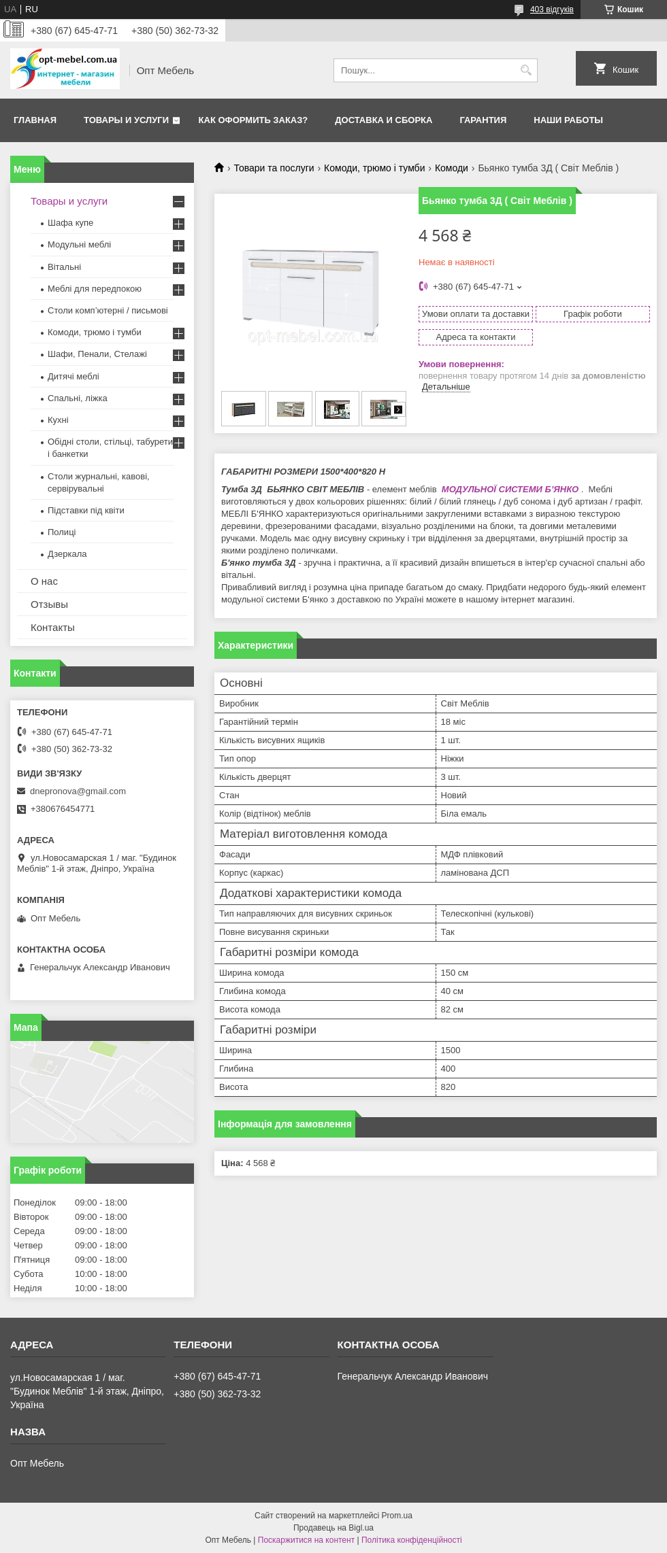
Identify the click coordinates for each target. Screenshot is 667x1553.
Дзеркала (67, 554)
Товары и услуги (126, 120)
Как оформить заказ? (253, 120)
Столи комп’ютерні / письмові (108, 310)
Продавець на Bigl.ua (333, 1528)
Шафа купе (70, 223)
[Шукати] (526, 70)
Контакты (53, 627)
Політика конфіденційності (411, 1540)
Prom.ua (397, 1515)
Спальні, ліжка (78, 398)
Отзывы (49, 604)
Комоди (451, 168)
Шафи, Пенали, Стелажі (97, 354)
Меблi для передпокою (95, 289)
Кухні (58, 420)
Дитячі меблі (73, 376)
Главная (35, 120)
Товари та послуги (273, 168)
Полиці (62, 532)
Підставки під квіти (86, 510)
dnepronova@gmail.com (78, 791)
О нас (44, 581)
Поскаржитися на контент (306, 1540)
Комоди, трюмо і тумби (374, 168)
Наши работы (568, 120)
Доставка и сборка (383, 120)
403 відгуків (552, 9)
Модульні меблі (79, 244)
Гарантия (482, 120)
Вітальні (64, 267)
